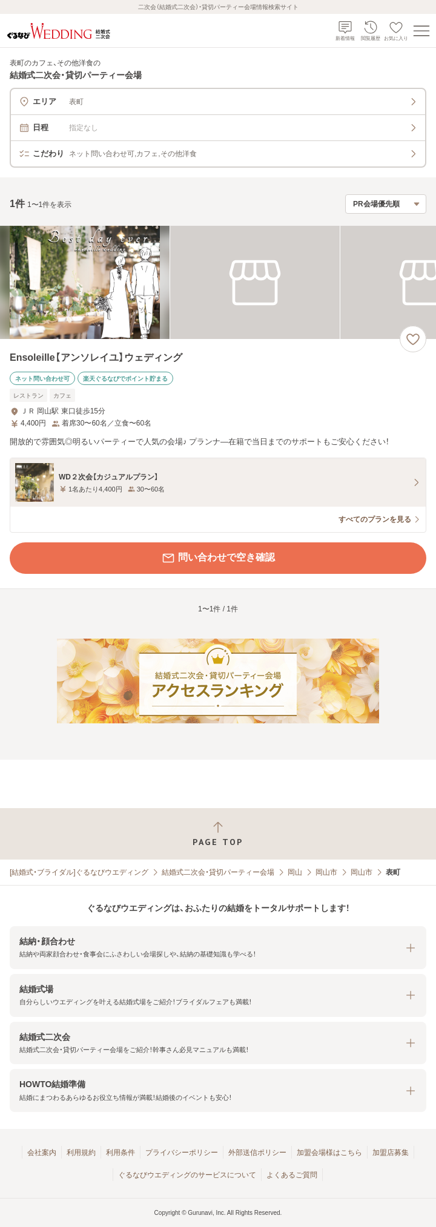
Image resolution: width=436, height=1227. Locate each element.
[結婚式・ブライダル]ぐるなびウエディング (79, 872)
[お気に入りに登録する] (413, 339)
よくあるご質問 (291, 1175)
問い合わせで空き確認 (218, 558)
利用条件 (120, 1152)
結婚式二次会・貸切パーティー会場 (218, 872)
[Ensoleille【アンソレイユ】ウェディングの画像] (218, 282)
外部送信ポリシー (257, 1152)
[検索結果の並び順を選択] (385, 204)
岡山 (295, 872)
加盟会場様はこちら (329, 1152)
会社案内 (41, 1152)
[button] (218, 947)
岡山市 (326, 872)
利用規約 (81, 1152)
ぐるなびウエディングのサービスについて (187, 1175)
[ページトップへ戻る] (218, 834)
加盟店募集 (390, 1152)
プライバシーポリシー (181, 1152)
